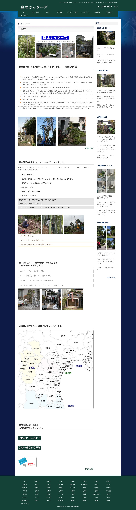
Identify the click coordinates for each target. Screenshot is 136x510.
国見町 (84, 500)
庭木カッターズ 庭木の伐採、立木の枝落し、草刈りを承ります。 (34, 6)
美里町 (61, 488)
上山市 (37, 497)
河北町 (108, 497)
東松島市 (72, 484)
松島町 (61, 491)
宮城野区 (24, 488)
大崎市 (37, 484)
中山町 (84, 497)
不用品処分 (109, 12)
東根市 (61, 497)
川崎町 (37, 494)
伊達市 (49, 500)
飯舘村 (108, 500)
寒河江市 (24, 497)
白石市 (49, 484)
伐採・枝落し (36, 12)
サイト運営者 (24, 15)
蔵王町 (25, 494)
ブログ (98, 23)
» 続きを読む (111, 277)
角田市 (73, 481)
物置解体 (59, 12)
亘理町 (84, 488)
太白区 (108, 484)
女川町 (108, 488)
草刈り (48, 12)
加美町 (49, 491)
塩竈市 (96, 481)
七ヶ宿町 (60, 494)
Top (24, 12)
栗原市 (25, 484)
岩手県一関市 (25, 503)
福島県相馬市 (25, 500)
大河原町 (108, 491)
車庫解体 (97, 12)
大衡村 (84, 494)
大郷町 (73, 491)
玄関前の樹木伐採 (102, 70)
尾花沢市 (48, 497)
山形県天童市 (96, 494)
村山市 (73, 497)
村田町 (73, 494)
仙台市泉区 (84, 484)
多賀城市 (60, 484)
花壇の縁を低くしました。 (105, 165)
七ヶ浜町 (72, 488)
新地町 (96, 500)
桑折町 (73, 500)
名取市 (49, 481)
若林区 (37, 488)
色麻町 (37, 491)
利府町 (49, 488)
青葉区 (96, 484)
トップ (20, 24)
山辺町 (96, 497)
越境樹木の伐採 (102, 117)
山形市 (108, 494)
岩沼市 (61, 481)
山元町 (84, 491)
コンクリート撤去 (72, 12)
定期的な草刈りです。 (104, 28)
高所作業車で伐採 (102, 222)
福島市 (37, 500)
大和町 (25, 491)
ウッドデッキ (85, 12)
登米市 (108, 481)
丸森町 (49, 494)
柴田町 (96, 491)
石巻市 (84, 481)
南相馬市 (60, 500)
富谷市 (37, 481)
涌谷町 (96, 488)
